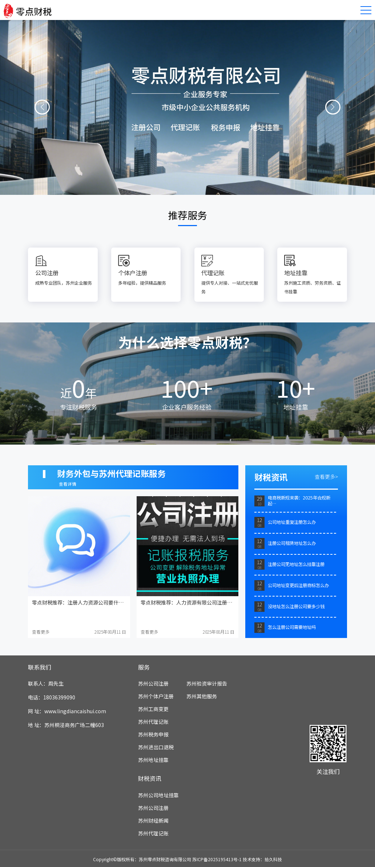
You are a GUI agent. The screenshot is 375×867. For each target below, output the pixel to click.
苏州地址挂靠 (153, 759)
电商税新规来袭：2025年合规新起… (299, 500)
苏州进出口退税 (156, 747)
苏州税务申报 (153, 734)
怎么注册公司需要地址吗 (292, 627)
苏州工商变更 (153, 709)
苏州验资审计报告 (206, 683)
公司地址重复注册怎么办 (292, 522)
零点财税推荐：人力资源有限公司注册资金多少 (194, 602)
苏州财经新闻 (153, 820)
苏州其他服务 (201, 696)
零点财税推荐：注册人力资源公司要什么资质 (83, 602)
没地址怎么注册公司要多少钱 (296, 606)
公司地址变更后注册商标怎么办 (298, 585)
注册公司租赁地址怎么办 (292, 543)
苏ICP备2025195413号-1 (217, 859)
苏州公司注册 (153, 683)
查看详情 (67, 484)
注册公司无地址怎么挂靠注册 (296, 564)
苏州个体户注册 (156, 696)
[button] (42, 107)
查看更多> (326, 476)
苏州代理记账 (153, 721)
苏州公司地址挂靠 (158, 795)
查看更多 (40, 632)
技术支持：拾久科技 (262, 859)
